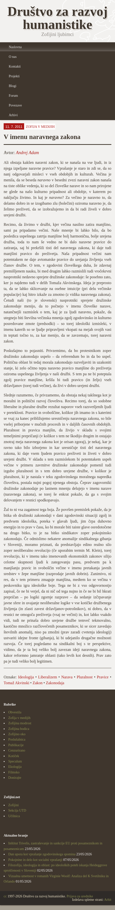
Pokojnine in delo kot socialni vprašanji (35, 860)
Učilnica (14, 816)
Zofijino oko (16, 734)
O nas (13, 57)
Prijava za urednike (80, 896)
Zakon (38, 683)
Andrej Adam (27, 152)
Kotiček (13, 756)
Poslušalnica (16, 739)
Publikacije (16, 745)
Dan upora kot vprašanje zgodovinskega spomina (42, 854)
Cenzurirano (16, 750)
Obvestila (14, 712)
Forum (13, 95)
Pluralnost (85, 677)
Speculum (15, 761)
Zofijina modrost (19, 723)
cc (5, 896)
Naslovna (15, 47)
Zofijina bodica (18, 729)
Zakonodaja (55, 683)
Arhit (107, 899)
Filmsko (13, 772)
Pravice (102, 677)
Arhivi (13, 115)
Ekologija (14, 767)
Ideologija (26, 677)
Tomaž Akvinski (16, 683)
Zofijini (13, 805)
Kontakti (15, 66)
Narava (66, 677)
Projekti (14, 76)
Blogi (12, 86)
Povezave (15, 105)
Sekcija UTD (17, 810)
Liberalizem (47, 677)
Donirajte (14, 777)
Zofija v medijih (40, 127)
